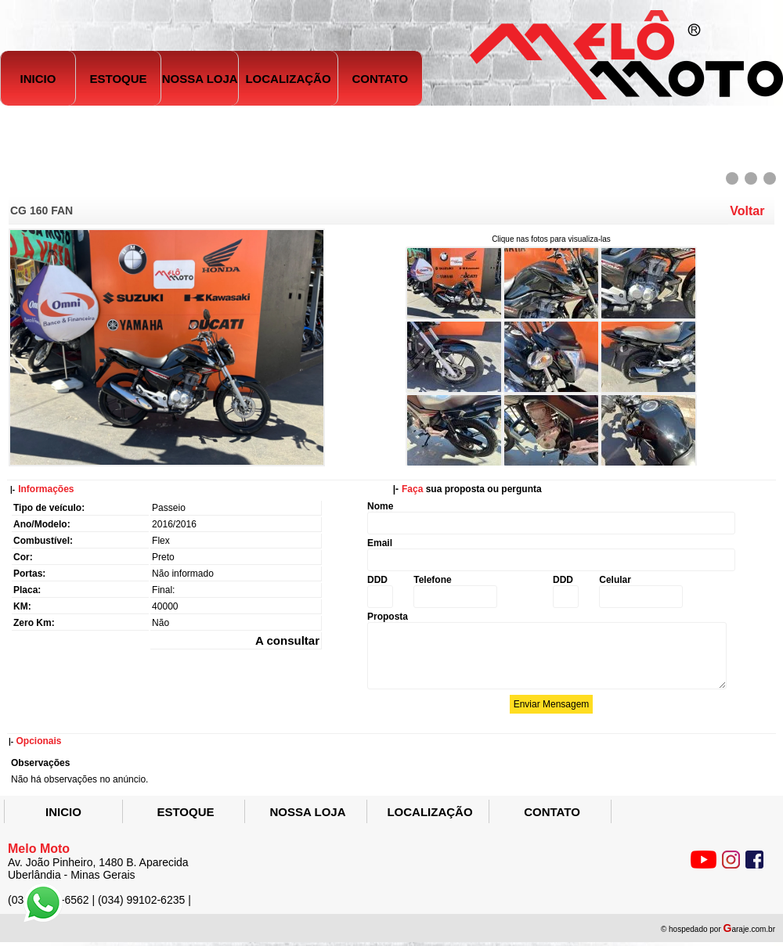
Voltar (747, 211)
